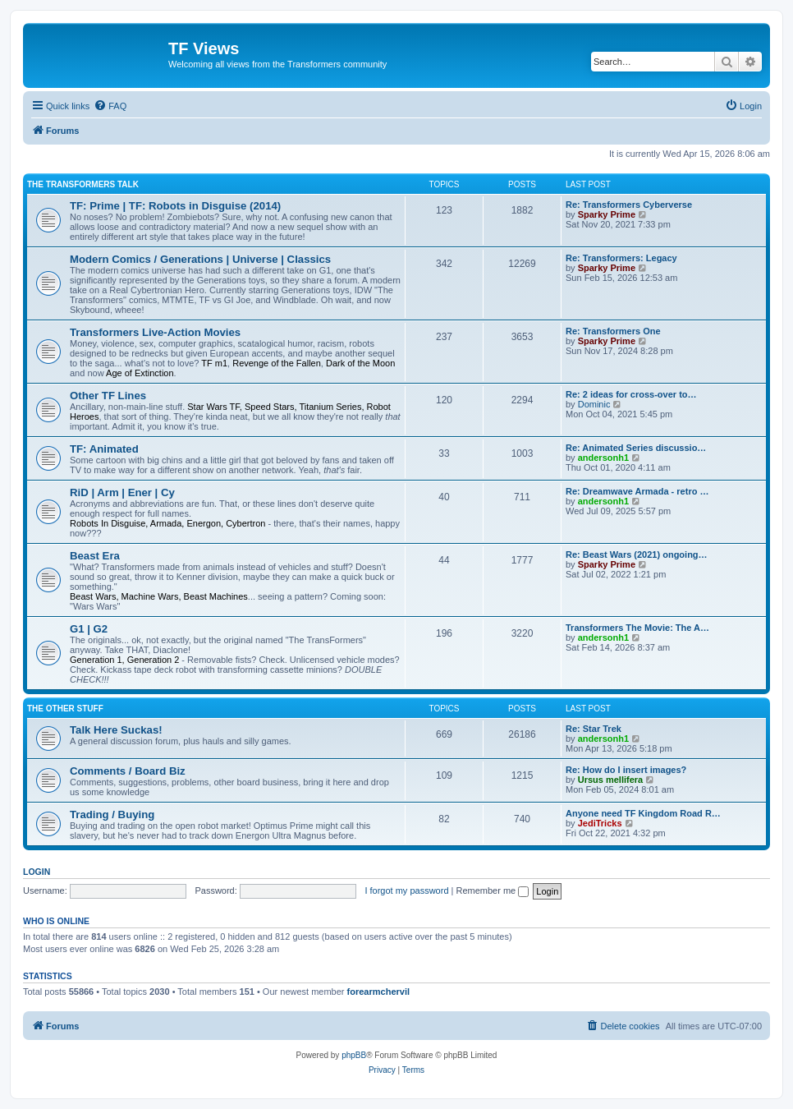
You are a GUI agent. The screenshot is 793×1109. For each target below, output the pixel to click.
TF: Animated (104, 449)
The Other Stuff (65, 708)
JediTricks (600, 823)
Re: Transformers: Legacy (621, 258)
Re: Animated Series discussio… (636, 448)
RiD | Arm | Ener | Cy (122, 492)
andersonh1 (603, 457)
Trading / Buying (112, 814)
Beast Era (95, 556)
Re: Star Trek (593, 729)
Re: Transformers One (613, 331)
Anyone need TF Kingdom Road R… (643, 813)
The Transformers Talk (83, 184)
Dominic (594, 404)
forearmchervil (378, 991)
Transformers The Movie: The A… (637, 628)
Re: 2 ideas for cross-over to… (631, 394)
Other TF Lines (108, 395)
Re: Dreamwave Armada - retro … (637, 491)
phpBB (353, 1055)
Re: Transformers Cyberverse (629, 204)
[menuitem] (110, 106)
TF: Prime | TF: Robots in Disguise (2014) (175, 206)
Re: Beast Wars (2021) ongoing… (637, 554)
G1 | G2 (89, 629)
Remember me (492, 890)
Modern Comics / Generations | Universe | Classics (200, 259)
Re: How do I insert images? (626, 770)
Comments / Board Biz (128, 771)
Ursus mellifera (610, 780)
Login (36, 872)
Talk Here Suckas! (116, 730)
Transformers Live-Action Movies (155, 332)
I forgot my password (406, 890)
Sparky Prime (606, 214)
